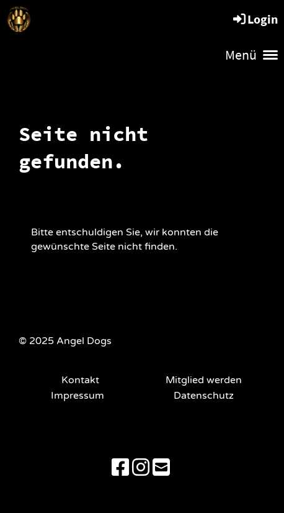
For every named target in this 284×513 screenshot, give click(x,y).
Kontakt (80, 380)
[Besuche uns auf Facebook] (120, 468)
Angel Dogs (91, 18)
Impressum (80, 395)
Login (254, 19)
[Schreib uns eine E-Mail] (161, 468)
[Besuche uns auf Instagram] (140, 468)
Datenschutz (204, 395)
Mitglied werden (204, 380)
